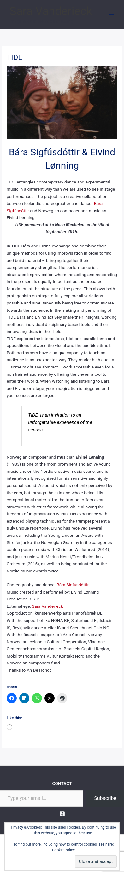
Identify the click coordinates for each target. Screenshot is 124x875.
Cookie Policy (63, 850)
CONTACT (62, 783)
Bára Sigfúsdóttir (72, 584)
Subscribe (105, 798)
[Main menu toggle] (111, 14)
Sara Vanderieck (50, 11)
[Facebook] (62, 814)
